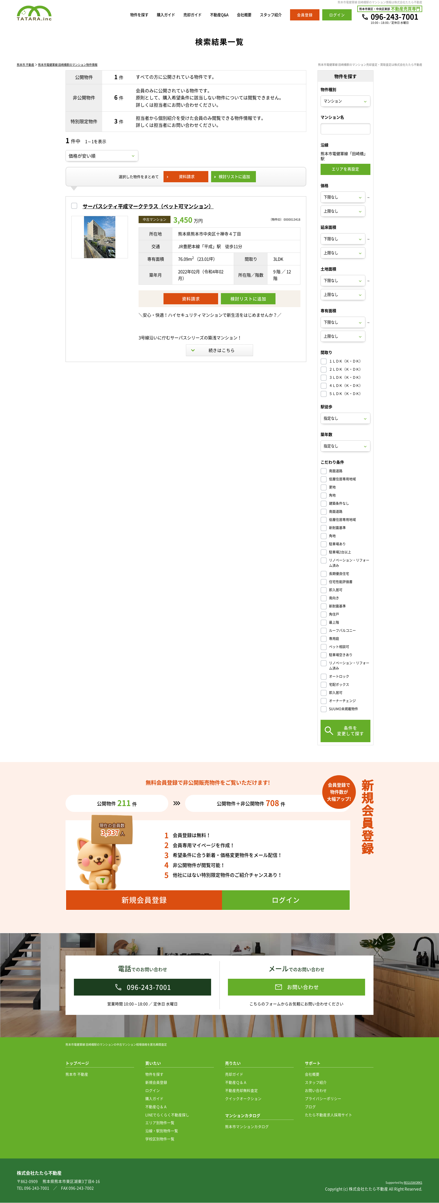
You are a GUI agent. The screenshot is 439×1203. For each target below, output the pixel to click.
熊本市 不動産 (25, 65)
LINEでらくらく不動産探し (167, 1115)
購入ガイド (153, 15)
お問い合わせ (316, 1090)
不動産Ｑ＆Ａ (156, 1106)
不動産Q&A (212, 15)
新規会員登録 (156, 1082)
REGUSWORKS (413, 1183)
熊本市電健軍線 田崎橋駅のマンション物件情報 (67, 65)
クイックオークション (243, 1098)
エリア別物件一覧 (159, 1122)
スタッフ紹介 (269, 15)
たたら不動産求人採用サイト (328, 1115)
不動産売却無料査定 (241, 1090)
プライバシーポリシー (323, 1098)
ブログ (310, 1106)
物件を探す (123, 15)
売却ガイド (182, 15)
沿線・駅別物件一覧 (161, 1131)
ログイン (152, 1090)
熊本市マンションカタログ (247, 1126)
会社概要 (239, 15)
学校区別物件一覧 (159, 1139)
